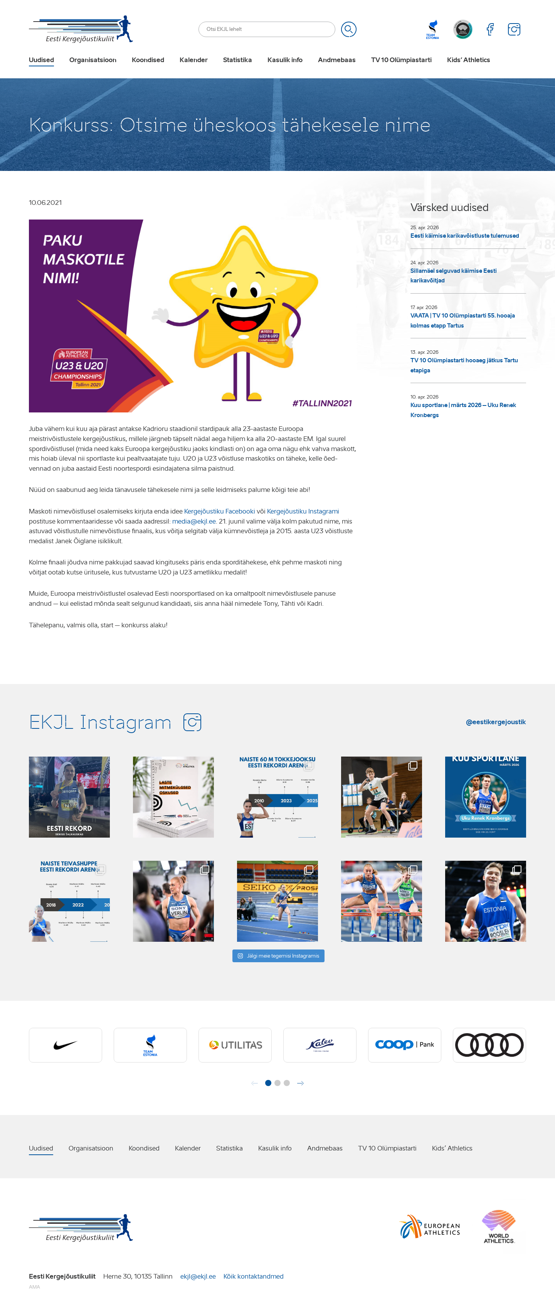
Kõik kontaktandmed (254, 1276)
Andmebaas (337, 60)
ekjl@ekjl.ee (198, 1276)
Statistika (237, 60)
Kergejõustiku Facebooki (219, 511)
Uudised (41, 60)
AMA (34, 1287)
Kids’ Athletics (468, 60)
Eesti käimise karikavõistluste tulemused (464, 235)
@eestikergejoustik (496, 722)
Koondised (148, 60)
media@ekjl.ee (194, 521)
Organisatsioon (92, 60)
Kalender (194, 60)
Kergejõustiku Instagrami (303, 511)
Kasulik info (285, 60)
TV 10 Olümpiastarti (401, 60)
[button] (268, 1083)
